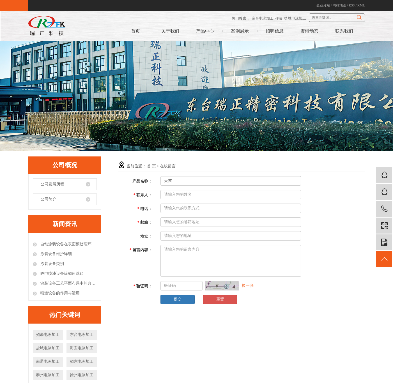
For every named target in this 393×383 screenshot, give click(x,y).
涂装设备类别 (52, 264)
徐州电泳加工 (81, 375)
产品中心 (205, 31)
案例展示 (240, 31)
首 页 (151, 166)
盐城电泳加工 (295, 18)
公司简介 (48, 199)
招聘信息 (275, 31)
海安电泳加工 (81, 348)
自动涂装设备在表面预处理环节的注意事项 (68, 244)
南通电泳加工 (47, 361)
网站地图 (339, 5)
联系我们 (344, 31)
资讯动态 (309, 31)
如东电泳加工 (81, 361)
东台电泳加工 (263, 18)
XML (361, 5)
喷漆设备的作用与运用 (60, 293)
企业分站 (323, 5)
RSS (352, 5)
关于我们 (170, 31)
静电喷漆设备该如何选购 (62, 273)
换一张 (248, 285)
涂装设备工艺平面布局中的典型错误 (68, 283)
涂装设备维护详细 (56, 254)
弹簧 (278, 18)
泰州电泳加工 (47, 375)
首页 (135, 31)
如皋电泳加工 (47, 335)
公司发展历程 (52, 184)
